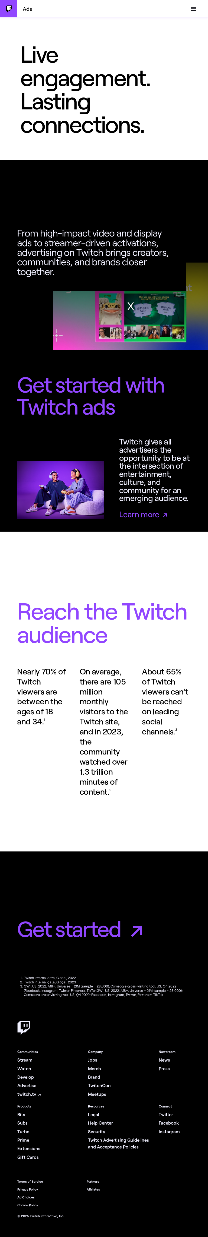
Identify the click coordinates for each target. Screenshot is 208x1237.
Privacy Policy (27, 1189)
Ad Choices (26, 1197)
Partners (93, 1181)
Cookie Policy (27, 1205)
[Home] (23, 1033)
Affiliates (93, 1189)
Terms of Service (30, 1181)
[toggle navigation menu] (193, 9)
